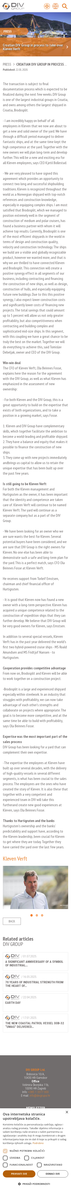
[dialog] (35, 1149)
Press (7, 64)
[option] (35, 887)
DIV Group (18, 6)
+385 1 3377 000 (38, 1092)
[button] (35, 1184)
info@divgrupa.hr (39, 1095)
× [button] (66, 1112)
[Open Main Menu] (55, 6)
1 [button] (31, 915)
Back (12, 921)
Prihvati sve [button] (19, 1173)
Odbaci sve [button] (53, 1173)
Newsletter (35, 1108)
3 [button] (42, 915)
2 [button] (37, 915)
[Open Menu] (47, 6)
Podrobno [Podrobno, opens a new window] (38, 1143)
